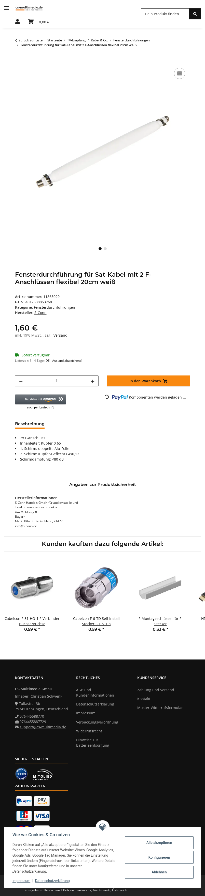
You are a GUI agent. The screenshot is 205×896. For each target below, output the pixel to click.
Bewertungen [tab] (67, 423)
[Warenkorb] (38, 22)
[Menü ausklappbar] (6, 8)
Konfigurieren (159, 857)
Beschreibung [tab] (30, 423)
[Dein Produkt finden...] (165, 13)
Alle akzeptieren (159, 843)
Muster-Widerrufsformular (160, 707)
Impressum (21, 881)
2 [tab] (105, 248)
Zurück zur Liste (31, 40)
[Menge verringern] (20, 381)
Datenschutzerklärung (52, 881)
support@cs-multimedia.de (43, 727)
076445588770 (32, 716)
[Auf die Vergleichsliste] (179, 73)
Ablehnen (159, 872)
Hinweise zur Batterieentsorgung (92, 742)
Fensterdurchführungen (54, 307)
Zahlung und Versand (155, 689)
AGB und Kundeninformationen (95, 692)
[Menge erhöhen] (92, 381)
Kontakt (143, 698)
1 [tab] (100, 248)
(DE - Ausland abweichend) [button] (64, 360)
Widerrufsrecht (89, 731)
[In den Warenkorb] (19, 61)
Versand (60, 335)
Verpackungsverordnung (97, 722)
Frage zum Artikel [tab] (109, 423)
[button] (17, 22)
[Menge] (56, 381)
